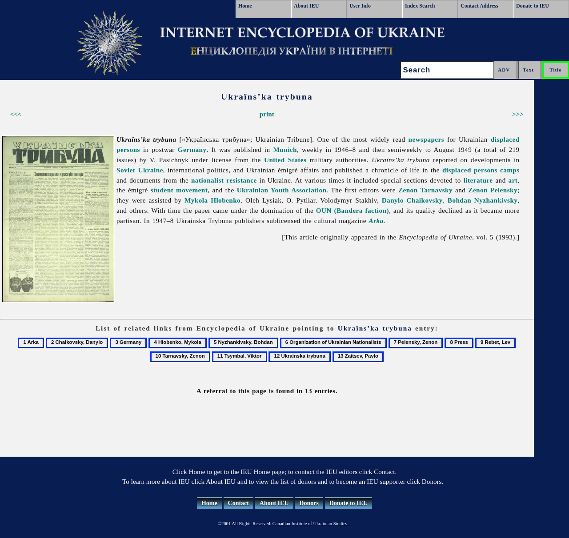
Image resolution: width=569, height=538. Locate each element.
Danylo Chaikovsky (412, 200)
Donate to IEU (532, 6)
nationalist (207, 180)
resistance (241, 180)
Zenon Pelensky (492, 190)
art (513, 180)
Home (245, 6)
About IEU (306, 6)
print (267, 114)
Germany (192, 149)
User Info (360, 6)
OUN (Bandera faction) (352, 210)
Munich (285, 149)
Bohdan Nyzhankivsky (483, 200)
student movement (179, 190)
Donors (309, 503)
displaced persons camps (481, 170)
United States (285, 159)
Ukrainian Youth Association (282, 190)
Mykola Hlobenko (212, 200)
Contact (238, 503)
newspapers (427, 139)
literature (478, 180)
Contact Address (479, 6)
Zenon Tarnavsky (425, 190)
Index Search (420, 6)
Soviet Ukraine (139, 170)
